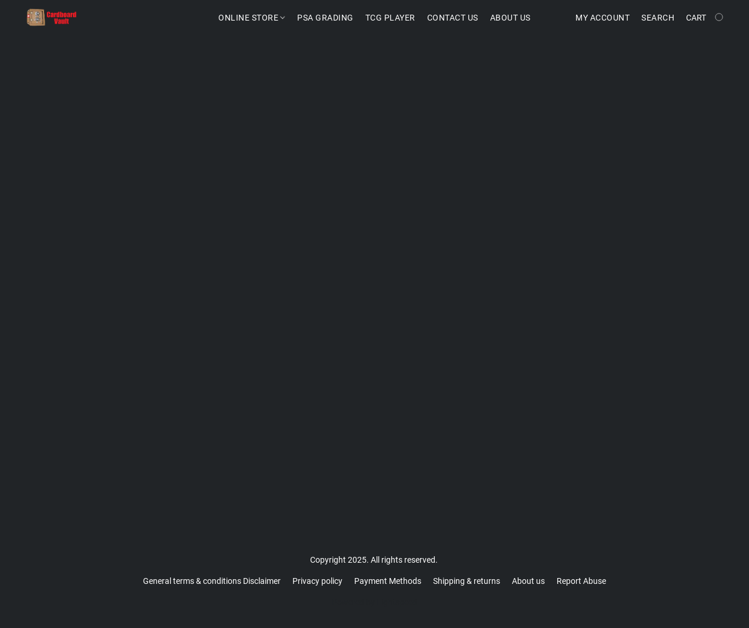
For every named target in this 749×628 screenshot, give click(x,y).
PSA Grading (325, 17)
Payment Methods (387, 581)
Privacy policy (317, 581)
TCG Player (390, 17)
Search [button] (657, 17)
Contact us (452, 17)
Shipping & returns (466, 581)
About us (528, 581)
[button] (52, 17)
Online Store (251, 17)
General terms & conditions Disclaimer (212, 581)
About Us (510, 17)
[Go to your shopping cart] (705, 18)
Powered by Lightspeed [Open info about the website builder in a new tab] (374, 602)
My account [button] (602, 17)
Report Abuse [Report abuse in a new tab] (581, 581)
